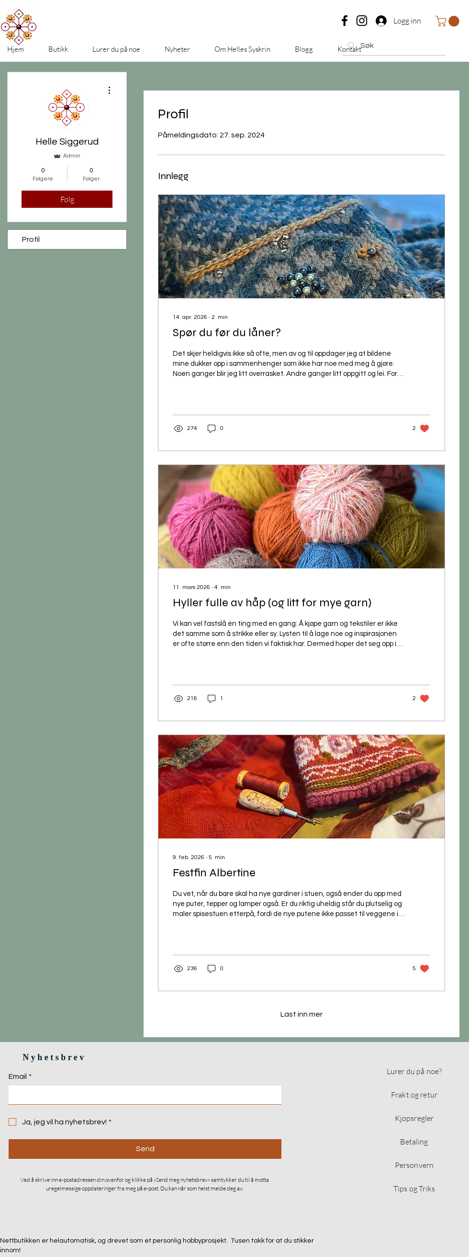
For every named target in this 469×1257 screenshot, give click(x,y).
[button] (449, 21)
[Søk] (392, 45)
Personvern (414, 1165)
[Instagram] (362, 20)
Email (20, 1076)
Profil (31, 239)
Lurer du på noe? (414, 1071)
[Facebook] (344, 20)
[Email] (142, 1095)
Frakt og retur (414, 1094)
